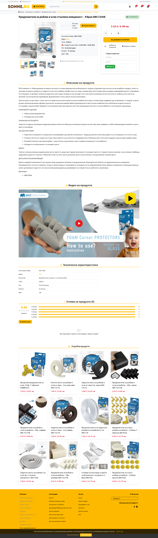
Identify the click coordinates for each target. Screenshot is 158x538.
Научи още (119, 531)
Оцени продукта (88, 25)
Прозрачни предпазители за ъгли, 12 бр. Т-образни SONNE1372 (32, 385)
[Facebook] (134, 507)
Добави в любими (129, 46)
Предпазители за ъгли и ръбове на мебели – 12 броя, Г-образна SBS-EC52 (125, 430)
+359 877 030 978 (13, 1)
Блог (79, 515)
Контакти (81, 508)
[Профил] (130, 7)
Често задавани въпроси (28, 528)
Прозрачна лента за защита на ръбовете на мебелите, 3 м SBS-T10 (94, 430)
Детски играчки (54, 511)
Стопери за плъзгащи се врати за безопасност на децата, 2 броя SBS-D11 (94, 475)
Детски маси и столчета (56, 518)
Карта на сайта (83, 511)
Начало (21, 12)
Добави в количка (120, 40)
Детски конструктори (56, 515)
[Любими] (142, 7)
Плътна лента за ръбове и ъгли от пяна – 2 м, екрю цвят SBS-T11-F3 (63, 385)
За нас (80, 498)
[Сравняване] (136, 7)
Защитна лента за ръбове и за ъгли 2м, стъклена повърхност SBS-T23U (33, 475)
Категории (39, 6)
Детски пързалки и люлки (57, 521)
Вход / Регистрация (145, 1)
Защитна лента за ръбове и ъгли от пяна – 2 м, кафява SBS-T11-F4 (62, 430)
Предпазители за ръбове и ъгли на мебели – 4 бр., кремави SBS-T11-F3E (62, 475)
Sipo (67, 39)
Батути (51, 498)
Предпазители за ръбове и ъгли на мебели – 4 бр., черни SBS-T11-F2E (124, 385)
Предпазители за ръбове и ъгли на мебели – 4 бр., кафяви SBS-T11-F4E (33, 430)
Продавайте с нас (84, 505)
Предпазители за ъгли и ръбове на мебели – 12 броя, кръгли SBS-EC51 (124, 475)
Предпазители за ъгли (49, 12)
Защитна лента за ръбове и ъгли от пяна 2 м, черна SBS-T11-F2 (93, 385)
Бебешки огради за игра (57, 501)
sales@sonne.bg (25, 1)
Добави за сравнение (110, 46)
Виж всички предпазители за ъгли (71, 61)
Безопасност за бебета (33, 12)
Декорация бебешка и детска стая (60, 508)
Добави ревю (25, 322)
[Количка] (148, 7)
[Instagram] (137, 507)
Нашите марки (83, 501)
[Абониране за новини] (136, 498)
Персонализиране (73, 535)
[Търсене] (96, 7)
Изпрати (110, 66)
